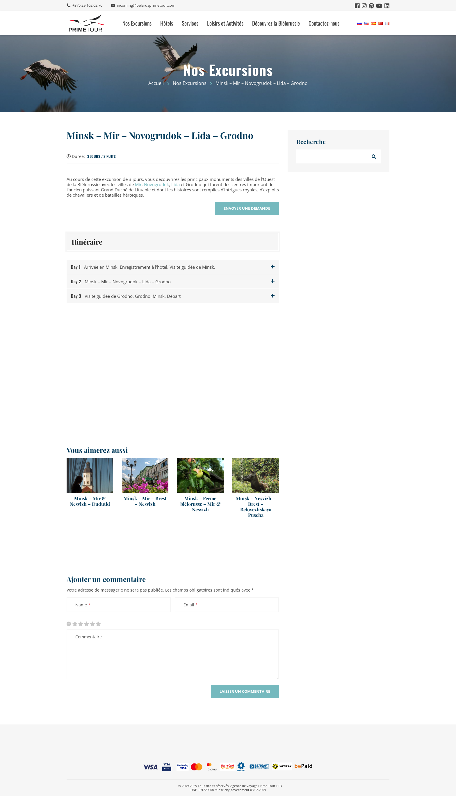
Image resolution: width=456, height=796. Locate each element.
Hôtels (166, 23)
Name (82, 604)
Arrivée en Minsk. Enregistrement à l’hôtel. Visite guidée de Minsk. (143, 266)
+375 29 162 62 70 (87, 5)
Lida (175, 184)
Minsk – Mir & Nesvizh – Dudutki (90, 501)
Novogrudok (156, 184)
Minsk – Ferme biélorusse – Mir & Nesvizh (200, 504)
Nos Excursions (137, 23)
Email (191, 604)
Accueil (156, 83)
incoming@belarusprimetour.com (145, 5)
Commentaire (88, 636)
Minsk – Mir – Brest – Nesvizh (145, 501)
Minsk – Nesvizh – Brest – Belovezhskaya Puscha (255, 507)
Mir (138, 184)
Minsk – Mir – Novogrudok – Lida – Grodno (160, 135)
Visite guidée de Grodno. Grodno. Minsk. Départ (126, 296)
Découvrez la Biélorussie (276, 23)
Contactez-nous (324, 23)
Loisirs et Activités (225, 23)
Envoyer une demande (247, 208)
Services (190, 23)
